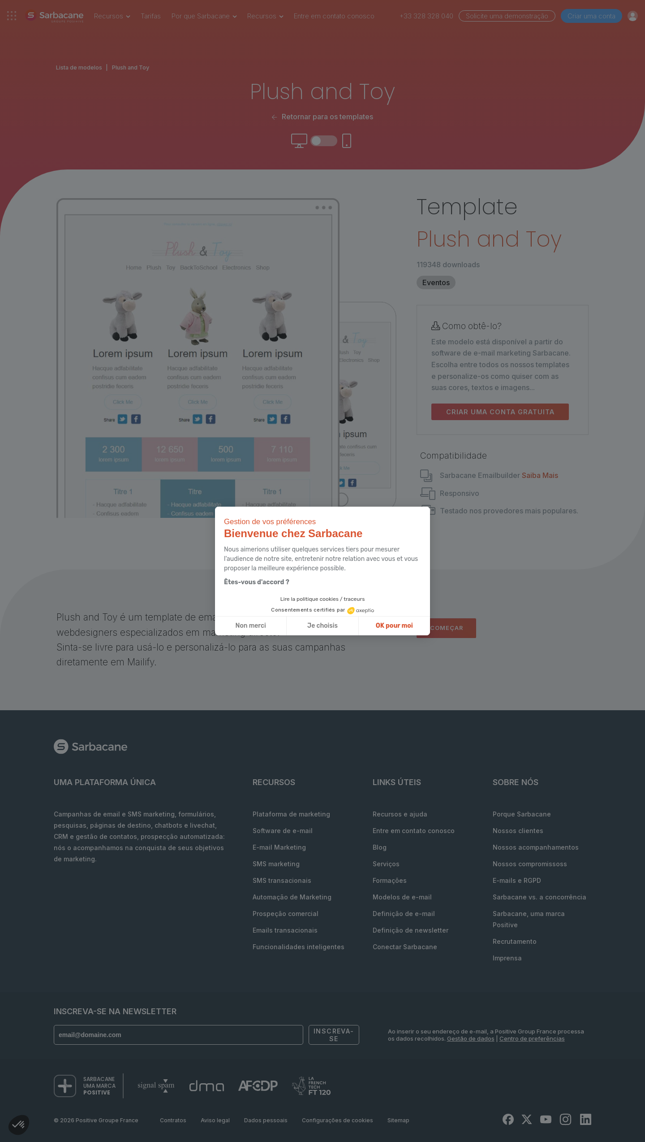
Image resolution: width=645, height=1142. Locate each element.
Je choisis (322, 626)
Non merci (251, 626)
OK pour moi (394, 626)
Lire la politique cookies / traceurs (322, 599)
